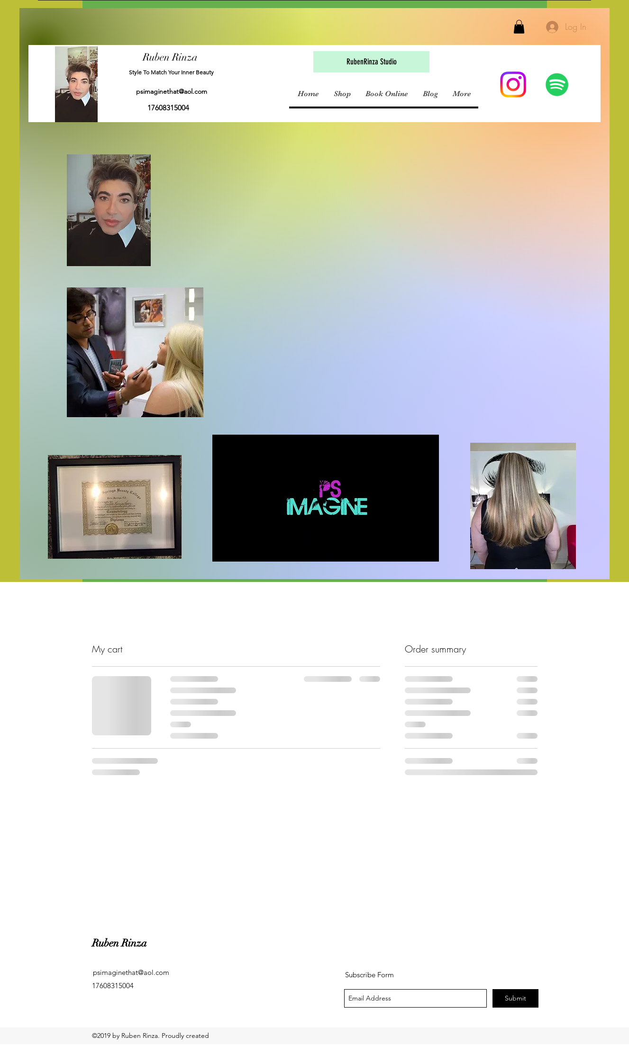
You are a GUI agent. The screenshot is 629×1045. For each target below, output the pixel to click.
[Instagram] (513, 84)
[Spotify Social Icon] (557, 84)
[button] (519, 27)
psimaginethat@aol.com (171, 91)
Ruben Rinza (170, 57)
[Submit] (515, 998)
